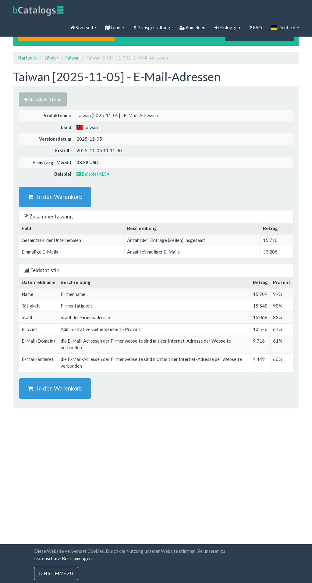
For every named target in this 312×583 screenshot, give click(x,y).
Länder (115, 27)
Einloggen (227, 27)
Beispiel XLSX (93, 174)
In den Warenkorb (55, 196)
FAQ (255, 27)
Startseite (83, 27)
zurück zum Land (43, 99)
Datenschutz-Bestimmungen (63, 558)
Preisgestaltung (152, 27)
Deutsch (285, 27)
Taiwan (72, 57)
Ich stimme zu (56, 573)
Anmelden (192, 27)
